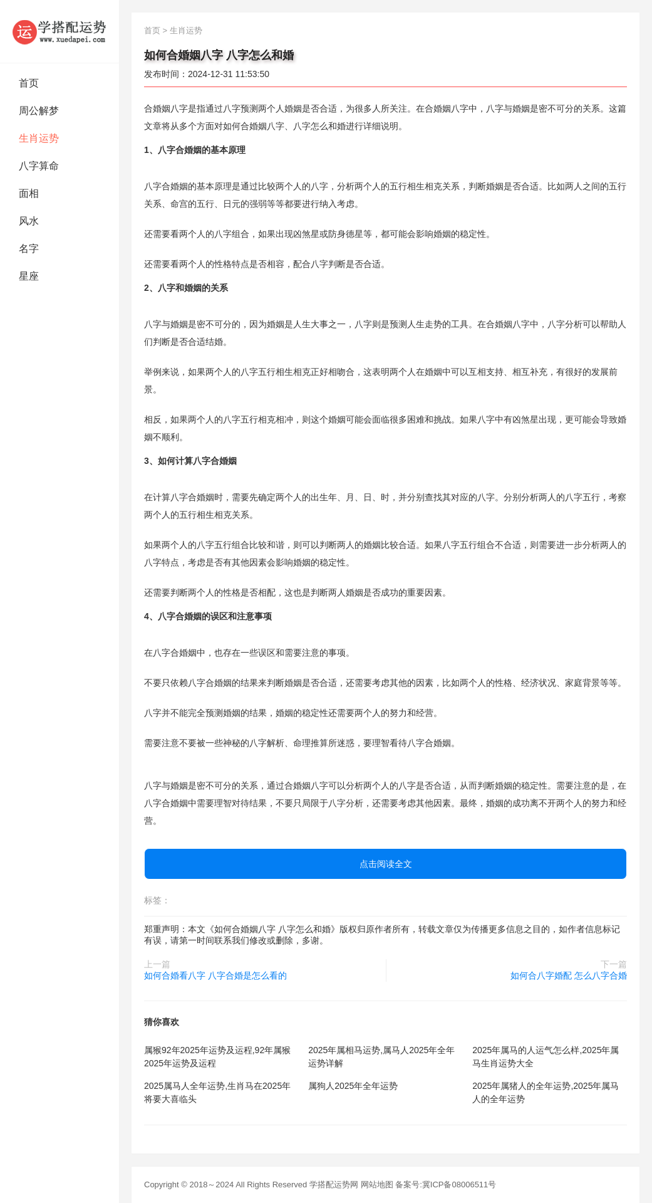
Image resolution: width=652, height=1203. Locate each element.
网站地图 (377, 1184)
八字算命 (39, 165)
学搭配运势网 (333, 1184)
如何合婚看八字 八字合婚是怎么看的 (215, 975)
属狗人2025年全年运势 (353, 1086)
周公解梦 (39, 110)
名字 (29, 248)
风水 (29, 221)
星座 (29, 276)
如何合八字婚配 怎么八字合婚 (568, 975)
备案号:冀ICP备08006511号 (445, 1184)
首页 (29, 83)
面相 (29, 193)
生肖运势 (39, 138)
